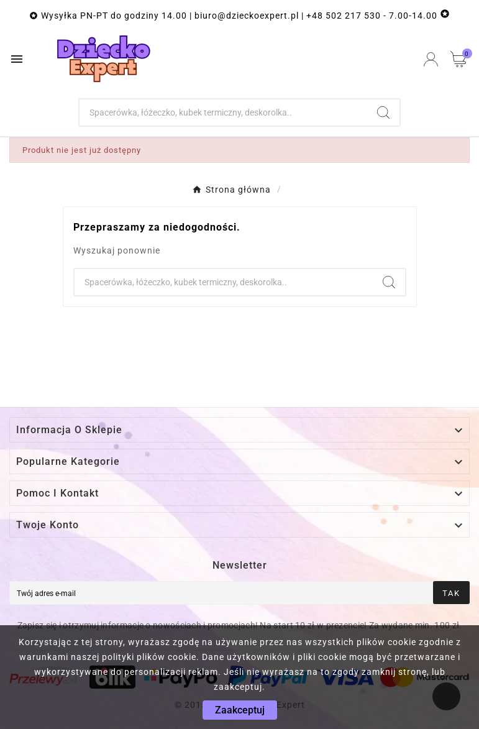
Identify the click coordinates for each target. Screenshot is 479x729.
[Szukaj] (223, 112)
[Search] (383, 112)
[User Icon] (431, 59)
